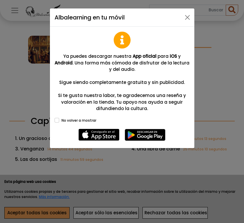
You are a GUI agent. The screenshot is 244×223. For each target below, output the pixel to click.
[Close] (187, 17)
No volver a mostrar (79, 120)
